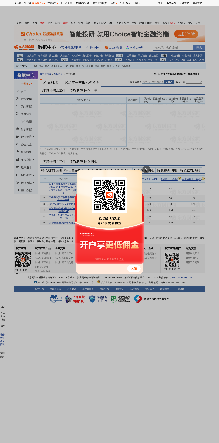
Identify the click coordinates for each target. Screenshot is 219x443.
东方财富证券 (82, 3)
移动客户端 (38, 3)
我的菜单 (171, 3)
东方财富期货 (100, 3)
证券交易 (184, 3)
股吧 (137, 3)
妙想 (113, 3)
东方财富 (52, 3)
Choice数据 (125, 3)
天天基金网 (66, 3)
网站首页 (19, 3)
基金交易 (197, 3)
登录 (160, 3)
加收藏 (27, 3)
